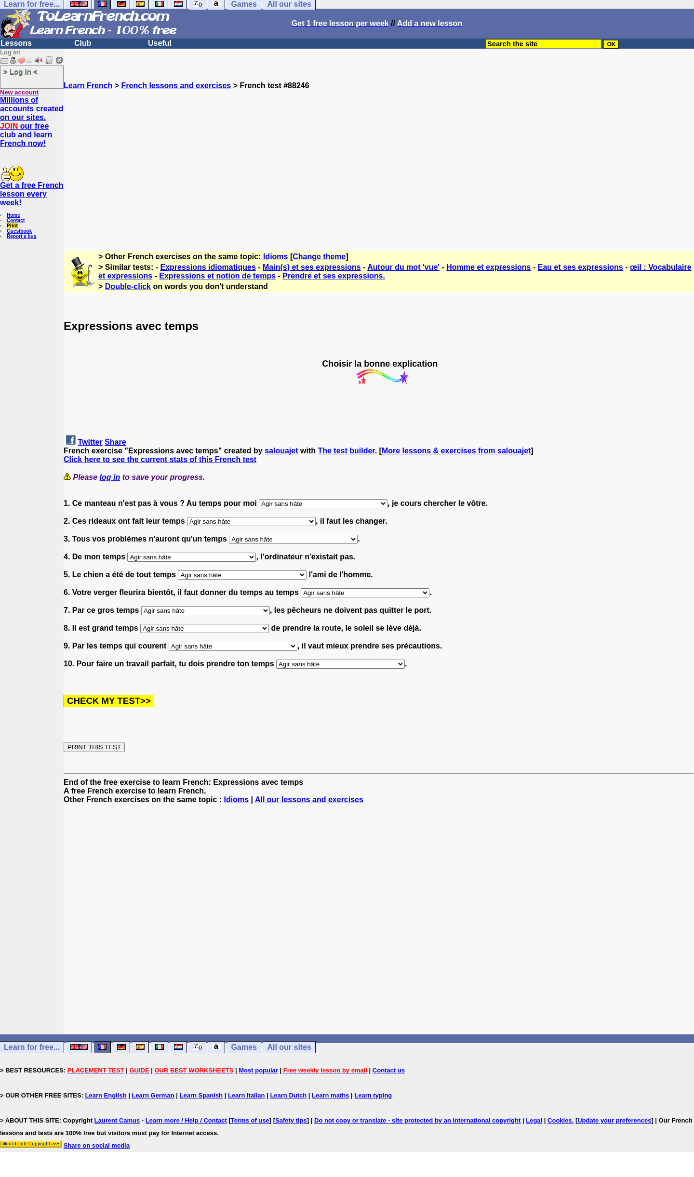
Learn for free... (32, 1047)
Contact (16, 220)
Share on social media (97, 1145)
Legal (534, 1120)
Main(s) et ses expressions (312, 267)
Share (115, 442)
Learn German (153, 1095)
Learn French (88, 85)
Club (83, 43)
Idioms (275, 256)
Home (13, 215)
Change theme (319, 256)
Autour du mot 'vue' (403, 267)
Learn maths (330, 1095)
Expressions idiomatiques (208, 267)
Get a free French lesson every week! (32, 194)
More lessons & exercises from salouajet (456, 451)
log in (110, 477)
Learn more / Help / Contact (186, 1120)
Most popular (258, 1070)
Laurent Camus (117, 1120)
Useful (160, 43)
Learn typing (373, 1095)
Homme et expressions (488, 267)
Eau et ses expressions (580, 267)
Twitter (90, 442)
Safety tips (291, 1120)
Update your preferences (614, 1120)
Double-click (128, 286)
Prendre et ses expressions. (333, 276)
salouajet (281, 451)
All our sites (289, 1047)
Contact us (389, 1070)
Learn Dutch (288, 1095)
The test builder (346, 451)
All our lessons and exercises (309, 799)
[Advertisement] (379, 157)
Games (244, 1047)
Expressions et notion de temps (217, 276)
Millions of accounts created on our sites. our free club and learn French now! (32, 121)
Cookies (559, 1120)
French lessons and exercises (176, 85)
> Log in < (20, 71)
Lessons (16, 43)
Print (12, 225)
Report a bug (22, 236)
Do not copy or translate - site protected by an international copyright (417, 1120)
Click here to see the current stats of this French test (160, 459)
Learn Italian (246, 1095)
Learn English (106, 1095)
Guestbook (19, 231)
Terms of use (250, 1120)
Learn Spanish (201, 1095)
